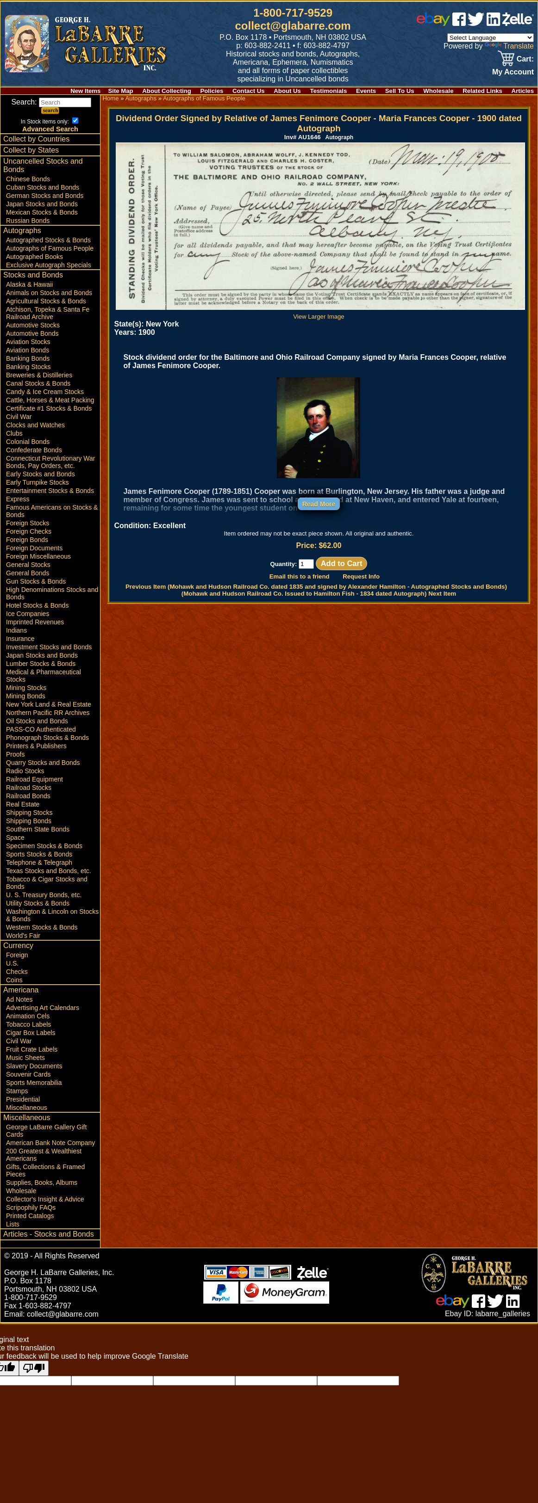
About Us (287, 90)
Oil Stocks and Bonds (37, 721)
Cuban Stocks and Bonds (42, 187)
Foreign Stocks (27, 523)
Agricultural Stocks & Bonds (46, 301)
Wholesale (438, 90)
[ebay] (433, 23)
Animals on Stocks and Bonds (49, 292)
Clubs (14, 433)
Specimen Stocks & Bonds (44, 846)
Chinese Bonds (28, 179)
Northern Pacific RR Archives (48, 712)
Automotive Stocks (33, 325)
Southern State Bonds (37, 829)
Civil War (18, 416)
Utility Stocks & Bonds (37, 903)
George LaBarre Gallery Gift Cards (46, 1130)
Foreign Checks (28, 531)
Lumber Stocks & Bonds (40, 663)
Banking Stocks (28, 366)
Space (15, 837)
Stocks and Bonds (33, 275)
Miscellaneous (26, 1107)
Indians (16, 630)
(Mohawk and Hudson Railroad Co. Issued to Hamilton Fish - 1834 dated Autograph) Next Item (318, 593)
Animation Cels (28, 1016)
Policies (212, 90)
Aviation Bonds (27, 350)
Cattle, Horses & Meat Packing (50, 400)
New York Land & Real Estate (48, 704)
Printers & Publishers (36, 746)
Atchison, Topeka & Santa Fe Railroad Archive (47, 313)
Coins (14, 980)
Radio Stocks (25, 771)
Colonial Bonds (28, 441)
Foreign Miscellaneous (38, 556)
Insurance (20, 638)
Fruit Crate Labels (31, 1049)
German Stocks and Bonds (44, 195)
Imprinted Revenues (35, 622)
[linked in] (493, 23)
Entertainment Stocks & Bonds (50, 490)
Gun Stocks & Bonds (36, 581)
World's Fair (23, 935)
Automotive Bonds (32, 333)
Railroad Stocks (28, 787)
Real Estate (22, 804)
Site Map (120, 90)
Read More (319, 504)
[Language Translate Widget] (490, 37)
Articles (523, 90)
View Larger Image (320, 313)
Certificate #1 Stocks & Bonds (49, 408)
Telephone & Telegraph (39, 862)
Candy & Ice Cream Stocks (45, 391)
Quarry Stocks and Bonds (43, 762)
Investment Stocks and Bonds (49, 647)
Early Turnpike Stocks (37, 482)
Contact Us (248, 90)
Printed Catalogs (30, 1216)
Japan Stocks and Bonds (42, 204)
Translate (509, 46)
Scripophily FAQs (31, 1207)
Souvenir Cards (28, 1074)
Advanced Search (50, 129)
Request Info (361, 576)
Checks (17, 971)
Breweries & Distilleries (39, 375)
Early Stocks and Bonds (40, 474)
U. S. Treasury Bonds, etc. (43, 895)
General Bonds (27, 573)
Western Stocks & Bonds (42, 927)
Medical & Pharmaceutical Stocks (43, 675)
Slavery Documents (34, 1066)
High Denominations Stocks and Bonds (52, 593)
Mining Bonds (25, 696)
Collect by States (31, 150)
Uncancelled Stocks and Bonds (43, 165)
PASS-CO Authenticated (41, 729)
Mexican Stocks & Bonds (42, 212)
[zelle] (518, 23)
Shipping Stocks (29, 812)
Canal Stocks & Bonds (38, 383)
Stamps (17, 1091)
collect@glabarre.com (293, 25)
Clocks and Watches (35, 425)
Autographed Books (34, 256)
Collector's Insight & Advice (45, 1199)
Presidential (23, 1099)
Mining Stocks (26, 687)
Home (110, 98)
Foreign (17, 955)
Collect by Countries (36, 139)
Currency (18, 945)
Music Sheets (25, 1057)
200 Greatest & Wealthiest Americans (43, 1154)
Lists (12, 1224)
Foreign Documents (34, 548)
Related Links (482, 90)
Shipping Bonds (28, 821)
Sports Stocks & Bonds (39, 854)
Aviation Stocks (28, 341)
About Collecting (166, 90)
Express (18, 499)
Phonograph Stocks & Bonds (47, 737)
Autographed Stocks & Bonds (48, 240)
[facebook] (459, 23)
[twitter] (476, 23)
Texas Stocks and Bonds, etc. (48, 871)
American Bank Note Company (50, 1142)
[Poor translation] (34, 1368)
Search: (51, 102)
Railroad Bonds (28, 796)
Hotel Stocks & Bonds (37, 605)
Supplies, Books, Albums (41, 1182)
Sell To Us (399, 90)
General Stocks (28, 564)
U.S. (12, 963)
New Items (85, 90)
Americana (20, 990)
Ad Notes (19, 999)
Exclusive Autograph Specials (48, 265)
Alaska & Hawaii (29, 284)
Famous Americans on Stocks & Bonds (52, 511)
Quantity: (292, 564)
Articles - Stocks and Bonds (48, 1234)
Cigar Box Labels (31, 1032)
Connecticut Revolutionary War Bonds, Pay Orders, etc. (50, 462)
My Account (513, 72)
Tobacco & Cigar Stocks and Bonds (47, 882)
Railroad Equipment (34, 779)
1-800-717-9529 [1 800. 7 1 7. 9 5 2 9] (292, 12)
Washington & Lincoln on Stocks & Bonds (52, 915)
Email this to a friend (299, 576)
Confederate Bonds (34, 450)
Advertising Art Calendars (42, 1007)
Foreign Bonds (27, 539)
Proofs (15, 754)
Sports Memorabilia (34, 1082)
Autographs (22, 230)
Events (366, 90)
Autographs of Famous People (50, 248)
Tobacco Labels (28, 1024)
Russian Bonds (28, 220)
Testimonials (328, 90)
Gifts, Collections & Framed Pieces (45, 1170)
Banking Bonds (28, 358)
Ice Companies (27, 613)
